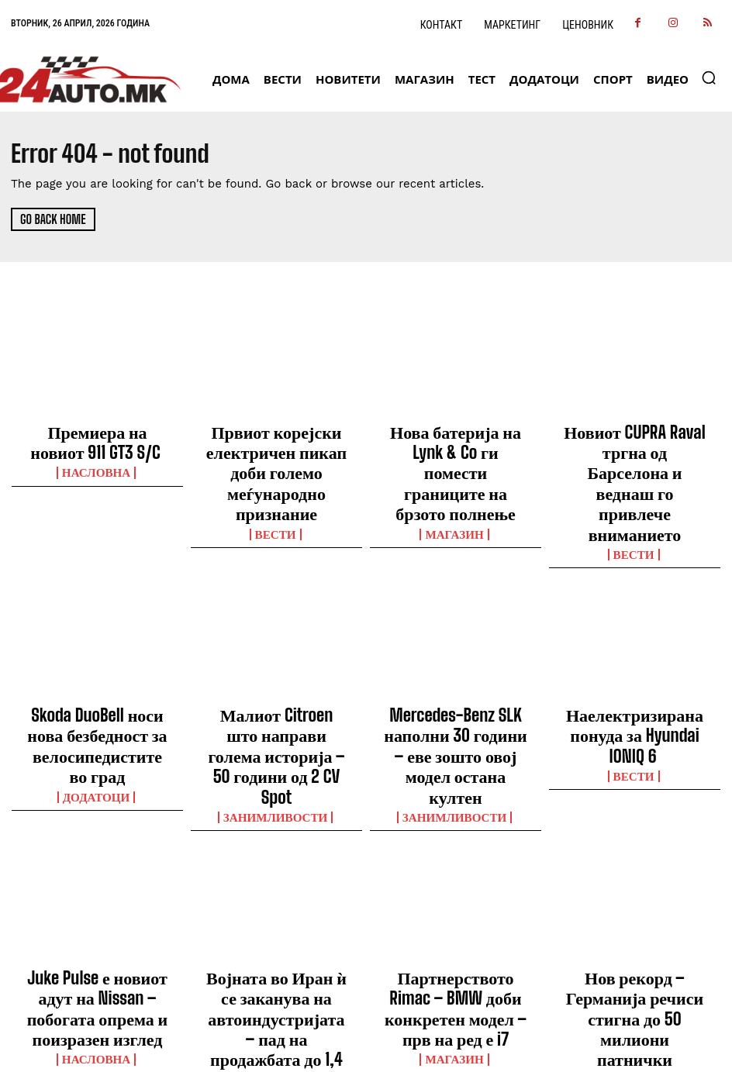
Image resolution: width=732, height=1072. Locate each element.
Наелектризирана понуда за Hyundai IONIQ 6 (634, 652)
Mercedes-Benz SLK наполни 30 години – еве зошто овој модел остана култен (455, 659)
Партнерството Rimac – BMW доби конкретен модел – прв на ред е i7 (456, 860)
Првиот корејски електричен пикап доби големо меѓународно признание (276, 450)
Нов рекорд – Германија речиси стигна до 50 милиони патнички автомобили (635, 867)
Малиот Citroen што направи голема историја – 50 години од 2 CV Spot (276, 659)
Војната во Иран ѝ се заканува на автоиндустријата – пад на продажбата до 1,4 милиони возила (276, 874)
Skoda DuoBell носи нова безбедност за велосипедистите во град (97, 659)
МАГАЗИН (456, 473)
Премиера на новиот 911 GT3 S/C (97, 436)
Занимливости (276, 689)
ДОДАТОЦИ (97, 689)
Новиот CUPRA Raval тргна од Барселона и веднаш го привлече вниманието (634, 443)
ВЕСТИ (276, 487)
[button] (708, 77)
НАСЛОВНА (97, 459)
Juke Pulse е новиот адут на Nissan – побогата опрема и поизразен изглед (97, 860)
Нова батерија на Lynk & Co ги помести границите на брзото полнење (455, 443)
